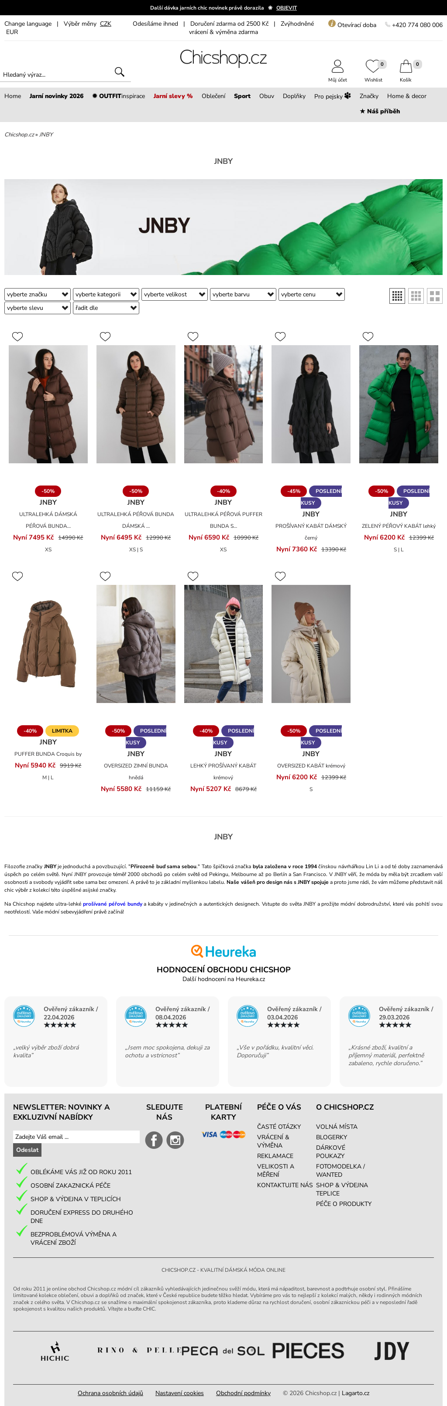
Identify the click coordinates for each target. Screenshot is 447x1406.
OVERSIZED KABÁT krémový (311, 765)
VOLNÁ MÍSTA (337, 1127)
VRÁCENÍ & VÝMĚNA (273, 1141)
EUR (12, 32)
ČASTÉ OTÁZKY (279, 1127)
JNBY (46, 135)
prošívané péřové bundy (112, 903)
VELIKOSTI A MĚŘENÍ (275, 1170)
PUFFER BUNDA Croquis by (48, 754)
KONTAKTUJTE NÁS (285, 1185)
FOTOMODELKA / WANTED (340, 1170)
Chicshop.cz (19, 135)
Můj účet (337, 76)
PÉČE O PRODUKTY (343, 1204)
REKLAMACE (275, 1156)
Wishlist (373, 76)
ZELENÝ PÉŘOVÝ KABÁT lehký (399, 526)
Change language (28, 24)
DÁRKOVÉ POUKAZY (330, 1152)
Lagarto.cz (355, 1393)
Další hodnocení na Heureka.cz (223, 979)
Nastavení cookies (179, 1393)
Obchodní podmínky (243, 1393)
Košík (406, 76)
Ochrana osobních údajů (110, 1393)
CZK (105, 24)
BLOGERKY (331, 1137)
